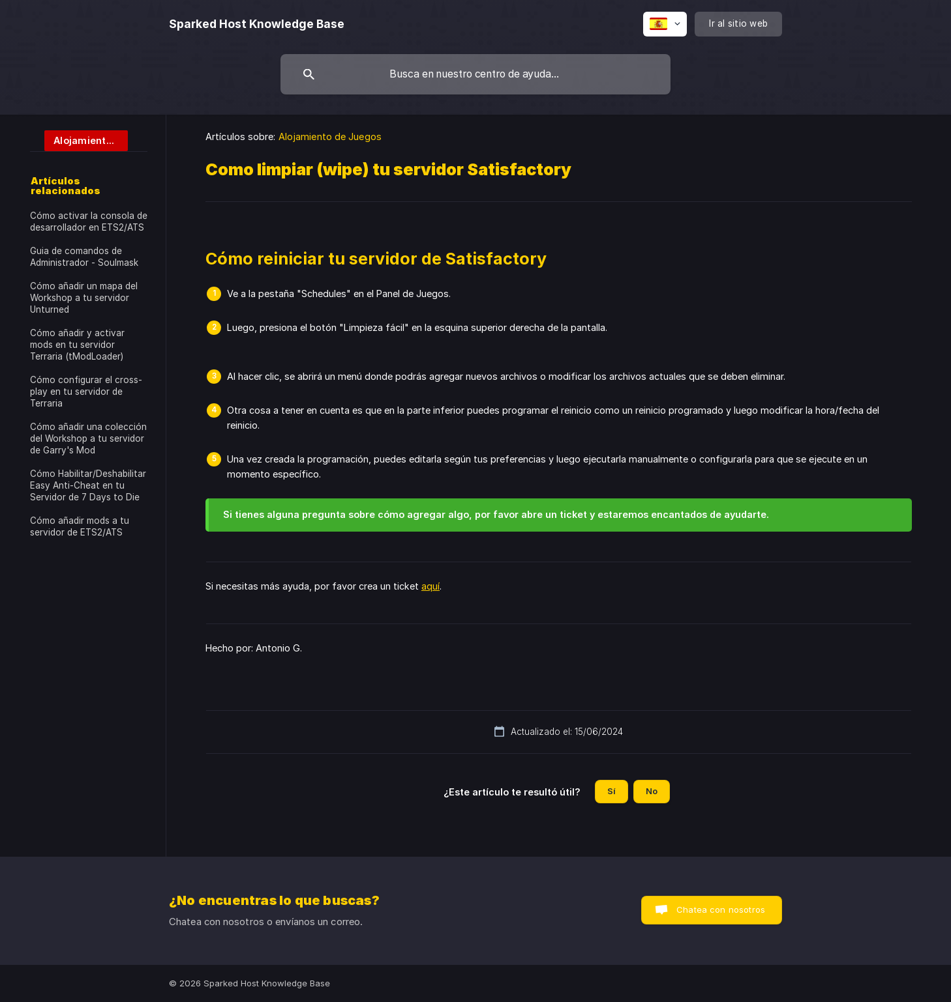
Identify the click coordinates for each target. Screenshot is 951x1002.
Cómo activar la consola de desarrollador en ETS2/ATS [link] (88, 221)
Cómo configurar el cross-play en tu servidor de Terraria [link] (86, 391)
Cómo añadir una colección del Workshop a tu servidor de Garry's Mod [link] (88, 438)
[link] (79, 140)
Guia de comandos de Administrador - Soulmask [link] (84, 257)
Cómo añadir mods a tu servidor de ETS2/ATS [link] (79, 526)
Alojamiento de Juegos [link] (330, 136)
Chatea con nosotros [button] (720, 909)
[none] (256, 24)
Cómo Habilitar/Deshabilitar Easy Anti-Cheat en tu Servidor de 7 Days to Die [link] (88, 485)
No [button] (651, 791)
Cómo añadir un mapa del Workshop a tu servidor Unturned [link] (84, 298)
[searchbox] (475, 74)
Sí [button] (611, 791)
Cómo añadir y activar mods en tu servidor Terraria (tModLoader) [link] (77, 345)
